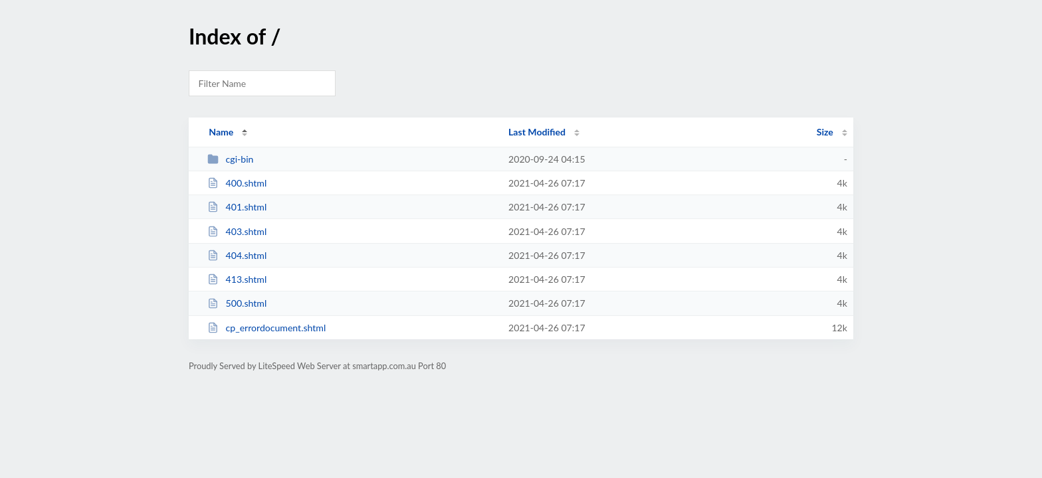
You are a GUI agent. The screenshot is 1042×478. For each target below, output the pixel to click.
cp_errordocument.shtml (266, 327)
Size (825, 131)
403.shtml (236, 231)
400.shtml (236, 183)
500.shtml (236, 303)
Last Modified (537, 131)
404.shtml (236, 255)
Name (221, 131)
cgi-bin (230, 159)
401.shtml (236, 206)
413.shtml (236, 279)
